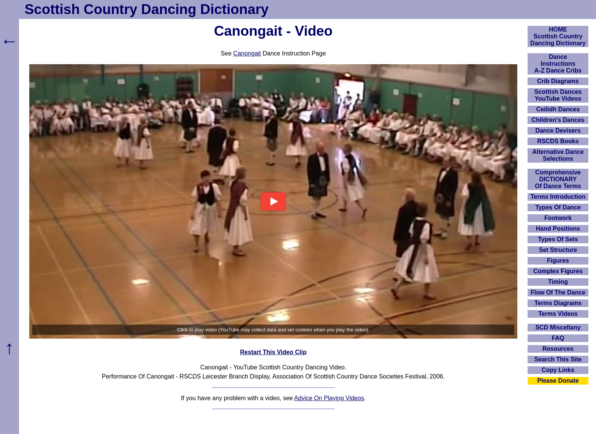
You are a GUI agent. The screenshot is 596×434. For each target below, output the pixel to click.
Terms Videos (557, 313)
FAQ (558, 338)
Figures (558, 260)
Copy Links (558, 370)
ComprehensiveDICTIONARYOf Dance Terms (558, 179)
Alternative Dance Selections (557, 155)
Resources (558, 348)
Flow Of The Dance (558, 292)
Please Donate (558, 380)
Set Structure (558, 250)
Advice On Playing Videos (329, 398)
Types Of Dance (558, 207)
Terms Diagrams (558, 303)
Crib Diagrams (558, 81)
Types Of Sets (558, 239)
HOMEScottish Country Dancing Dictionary (558, 36)
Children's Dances (558, 120)
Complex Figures (558, 271)
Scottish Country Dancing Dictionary (147, 9)
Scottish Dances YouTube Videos (558, 95)
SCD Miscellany (557, 327)
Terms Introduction (558, 196)
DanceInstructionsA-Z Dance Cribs (558, 64)
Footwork (558, 218)
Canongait (247, 53)
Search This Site (558, 359)
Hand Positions (558, 228)
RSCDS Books (558, 141)
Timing (558, 282)
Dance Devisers (557, 130)
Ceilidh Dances (558, 109)
